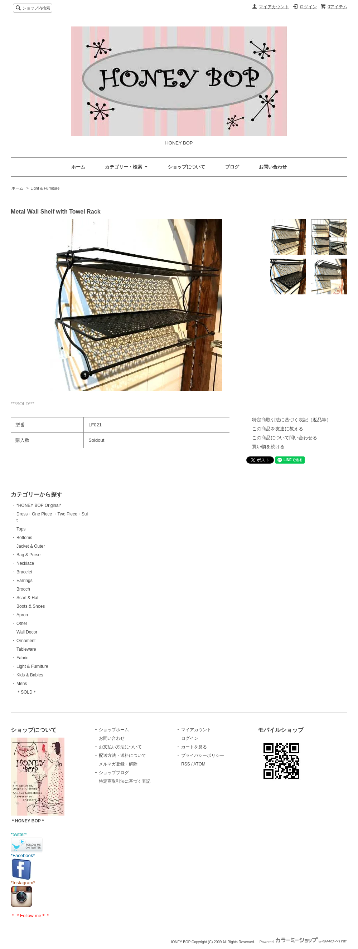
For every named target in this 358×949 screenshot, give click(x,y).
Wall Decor (26, 632)
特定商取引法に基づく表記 (124, 781)
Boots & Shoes (30, 606)
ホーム (78, 167)
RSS (185, 764)
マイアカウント (274, 6)
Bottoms (24, 537)
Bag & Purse (28, 554)
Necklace (25, 563)
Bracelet (24, 571)
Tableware (26, 649)
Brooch (23, 589)
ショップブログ (114, 772)
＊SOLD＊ (26, 692)
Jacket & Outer (30, 546)
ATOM (199, 764)
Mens (21, 683)
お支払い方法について (120, 746)
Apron (22, 614)
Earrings (24, 580)
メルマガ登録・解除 (118, 764)
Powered (303, 942)
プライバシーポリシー (202, 755)
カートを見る (194, 746)
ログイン (308, 6)
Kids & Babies (29, 674)
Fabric (22, 657)
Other (21, 623)
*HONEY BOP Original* (38, 505)
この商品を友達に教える (277, 428)
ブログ (232, 167)
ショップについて (186, 167)
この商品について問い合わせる (284, 437)
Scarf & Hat (27, 597)
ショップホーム (114, 729)
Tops (20, 529)
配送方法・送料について (122, 755)
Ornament (25, 640)
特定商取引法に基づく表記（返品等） (291, 419)
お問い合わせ (273, 167)
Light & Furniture (44, 188)
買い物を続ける (268, 446)
